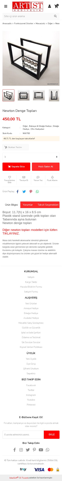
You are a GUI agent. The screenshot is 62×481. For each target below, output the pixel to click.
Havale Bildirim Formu (31, 286)
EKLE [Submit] (52, 434)
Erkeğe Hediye (31, 313)
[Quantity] (31, 157)
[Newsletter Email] (23, 435)
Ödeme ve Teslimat (31, 337)
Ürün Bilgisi (11, 205)
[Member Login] (49, 6)
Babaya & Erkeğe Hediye (40, 126)
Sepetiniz (31, 373)
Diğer (25, 126)
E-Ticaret (24, 478)
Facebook (31, 385)
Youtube (31, 399)
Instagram (31, 395)
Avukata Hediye (31, 318)
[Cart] (56, 6)
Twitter (31, 390)
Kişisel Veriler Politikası (31, 347)
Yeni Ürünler (31, 303)
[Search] (31, 16)
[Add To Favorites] (9, 180)
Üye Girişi (31, 363)
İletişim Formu (31, 291)
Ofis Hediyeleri (37, 129)
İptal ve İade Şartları (31, 332)
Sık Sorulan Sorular (31, 342)
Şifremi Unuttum (31, 368)
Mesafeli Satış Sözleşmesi (31, 323)
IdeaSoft (13, 477)
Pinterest (31, 404)
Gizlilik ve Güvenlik (31, 327)
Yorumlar (28, 205)
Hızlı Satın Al (45, 166)
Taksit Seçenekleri (48, 205)
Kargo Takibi (31, 282)
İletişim (31, 277)
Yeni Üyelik (31, 359)
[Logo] (27, 6)
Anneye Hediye (31, 308)
